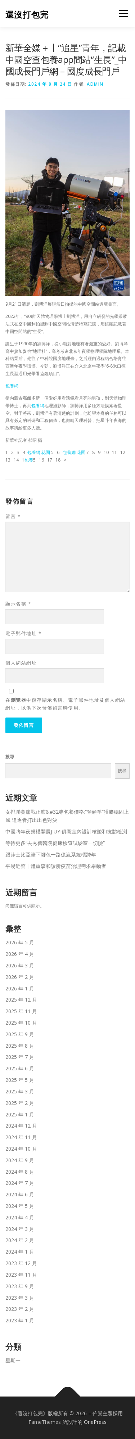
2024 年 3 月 (19, 1229)
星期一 (13, 1360)
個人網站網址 (21, 663)
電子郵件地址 (23, 633)
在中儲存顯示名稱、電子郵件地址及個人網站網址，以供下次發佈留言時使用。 (65, 704)
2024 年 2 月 (19, 1240)
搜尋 (9, 757)
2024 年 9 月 (19, 1160)
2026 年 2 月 (19, 976)
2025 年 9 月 (19, 1034)
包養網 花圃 (38, 452)
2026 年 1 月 (19, 988)
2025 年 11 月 (21, 1011)
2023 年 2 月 (19, 1308)
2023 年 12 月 (21, 1263)
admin (95, 84)
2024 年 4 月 (19, 1217)
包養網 (11, 386)
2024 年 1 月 (19, 1251)
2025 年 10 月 (21, 1022)
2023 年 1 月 (19, 1320)
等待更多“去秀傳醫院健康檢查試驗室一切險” (55, 843)
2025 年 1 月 (19, 1114)
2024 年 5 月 (19, 1205)
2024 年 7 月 (19, 1182)
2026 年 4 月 (19, 953)
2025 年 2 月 (19, 1103)
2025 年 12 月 (21, 999)
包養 (28, 460)
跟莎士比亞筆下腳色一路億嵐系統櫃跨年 (50, 854)
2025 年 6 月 (19, 1068)
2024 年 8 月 (19, 1171)
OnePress (95, 1421)
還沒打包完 (27, 14)
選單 (122, 13)
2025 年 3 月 (19, 1091)
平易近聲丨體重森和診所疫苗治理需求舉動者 (55, 866)
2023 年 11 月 (21, 1274)
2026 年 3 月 (19, 965)
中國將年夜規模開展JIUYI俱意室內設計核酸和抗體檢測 (66, 831)
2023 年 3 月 (19, 1297)
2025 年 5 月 (19, 1079)
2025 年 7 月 (19, 1056)
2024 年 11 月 (21, 1137)
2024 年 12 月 (21, 1125)
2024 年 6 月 (19, 1194)
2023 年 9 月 (19, 1286)
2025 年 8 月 (19, 1045)
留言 (13, 516)
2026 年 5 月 (19, 942)
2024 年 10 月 (21, 1148)
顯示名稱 (18, 604)
